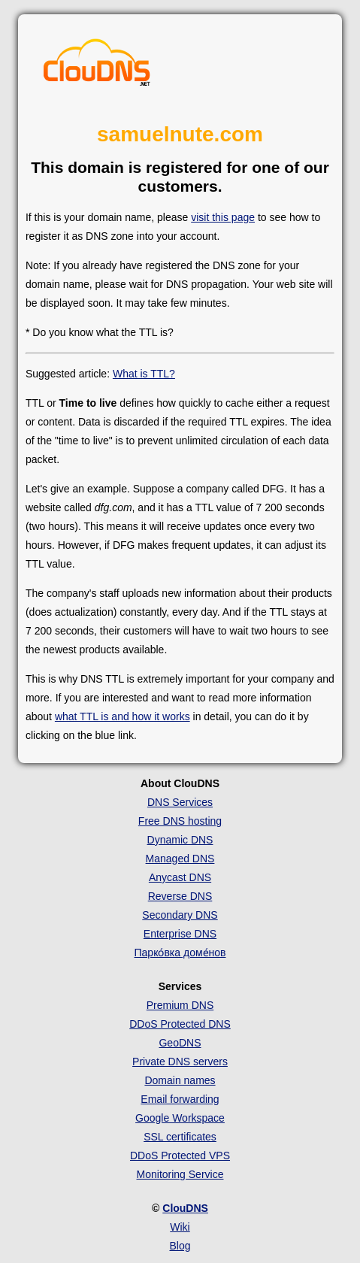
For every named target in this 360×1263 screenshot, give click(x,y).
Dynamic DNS (180, 840)
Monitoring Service (180, 1174)
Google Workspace (180, 1118)
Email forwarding (180, 1099)
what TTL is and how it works (122, 716)
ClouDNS (185, 1208)
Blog (179, 1246)
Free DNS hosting (180, 821)
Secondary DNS (179, 915)
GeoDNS (180, 1043)
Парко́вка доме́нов (180, 952)
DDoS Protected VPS (180, 1155)
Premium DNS (180, 1005)
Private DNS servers (180, 1062)
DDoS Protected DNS (180, 1024)
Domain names (179, 1080)
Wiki (179, 1227)
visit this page (223, 217)
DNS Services (180, 802)
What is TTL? (144, 374)
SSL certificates (180, 1137)
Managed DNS (180, 859)
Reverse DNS (180, 896)
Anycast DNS (180, 877)
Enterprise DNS (180, 934)
